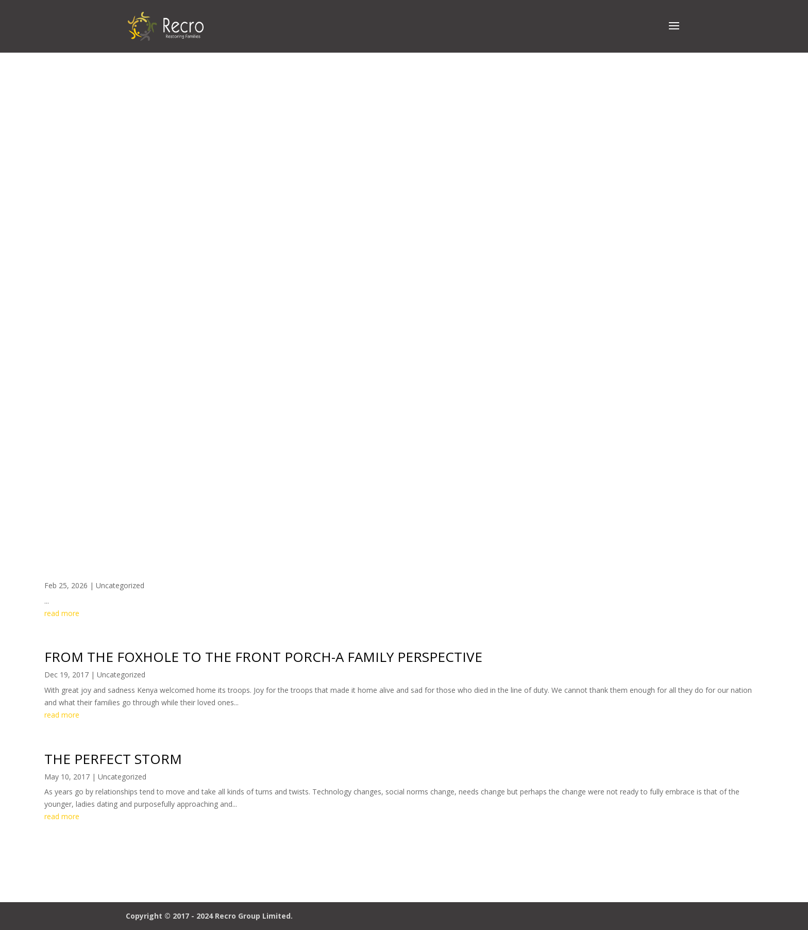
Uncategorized (120, 585)
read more (61, 613)
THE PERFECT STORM (113, 759)
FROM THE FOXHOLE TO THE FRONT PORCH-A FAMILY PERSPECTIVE (263, 656)
